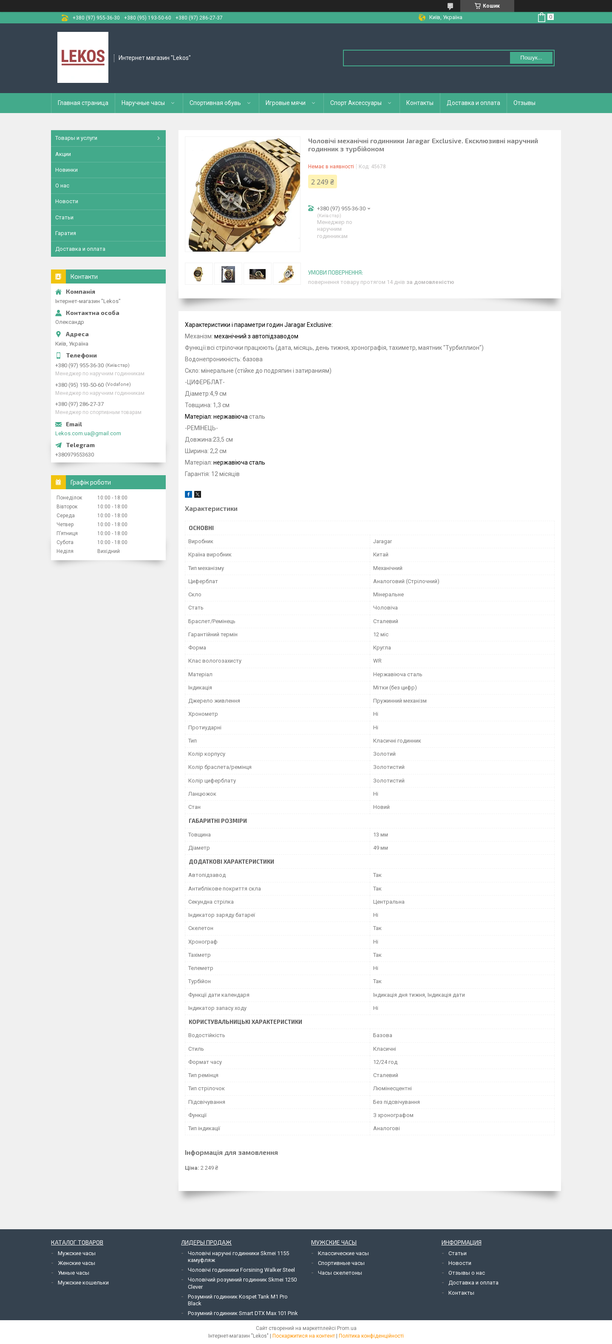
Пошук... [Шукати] (531, 57)
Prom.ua (347, 1328)
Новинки (66, 170)
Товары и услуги (76, 138)
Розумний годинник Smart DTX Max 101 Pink (243, 1313)
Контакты (420, 102)
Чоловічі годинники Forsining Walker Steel (241, 1270)
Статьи (64, 217)
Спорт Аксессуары (356, 102)
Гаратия (65, 233)
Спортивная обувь (215, 102)
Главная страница (83, 102)
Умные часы (73, 1273)
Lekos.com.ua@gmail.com (88, 433)
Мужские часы (77, 1253)
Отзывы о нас (466, 1273)
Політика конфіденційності (371, 1336)
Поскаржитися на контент (303, 1336)
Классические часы (343, 1253)
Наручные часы (143, 102)
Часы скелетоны (340, 1273)
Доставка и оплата (473, 102)
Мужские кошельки (83, 1282)
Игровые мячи (286, 102)
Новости (66, 201)
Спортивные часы (341, 1263)
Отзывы (524, 102)
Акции (63, 154)
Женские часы (76, 1263)
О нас (62, 185)
